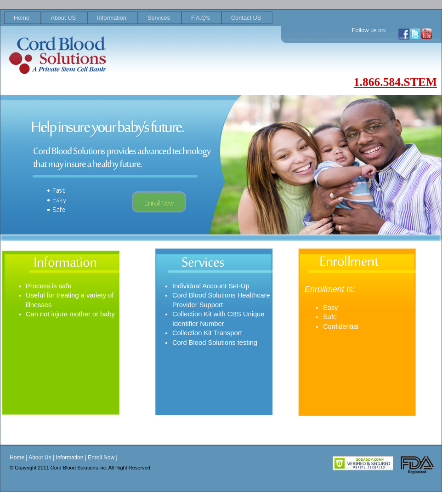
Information (111, 17)
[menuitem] (22, 17)
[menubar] (138, 17)
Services (158, 17)
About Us (39, 457)
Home (21, 17)
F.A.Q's (200, 17)
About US (63, 17)
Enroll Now (101, 457)
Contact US (246, 17)
